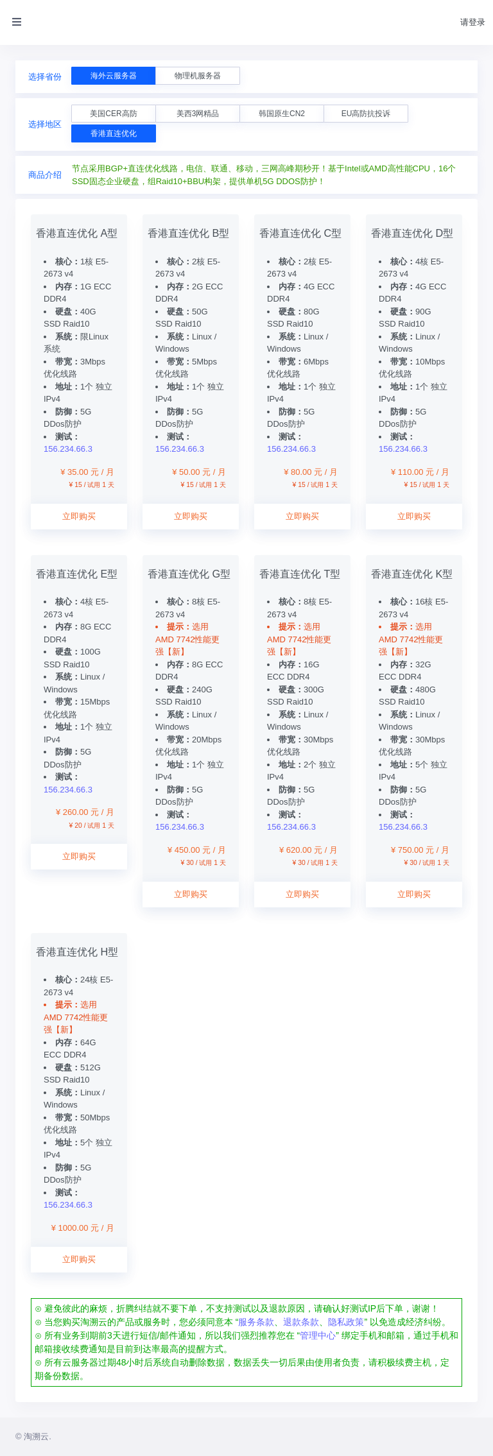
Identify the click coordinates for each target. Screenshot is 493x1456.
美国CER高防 (113, 113)
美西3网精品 (198, 113)
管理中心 (318, 1335)
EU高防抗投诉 (366, 113)
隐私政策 (346, 1322)
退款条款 (301, 1322)
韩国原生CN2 (282, 113)
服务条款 (256, 1322)
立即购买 (79, 516)
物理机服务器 (198, 75)
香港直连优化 (114, 133)
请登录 (472, 22)
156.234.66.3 (68, 449)
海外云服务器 (114, 75)
